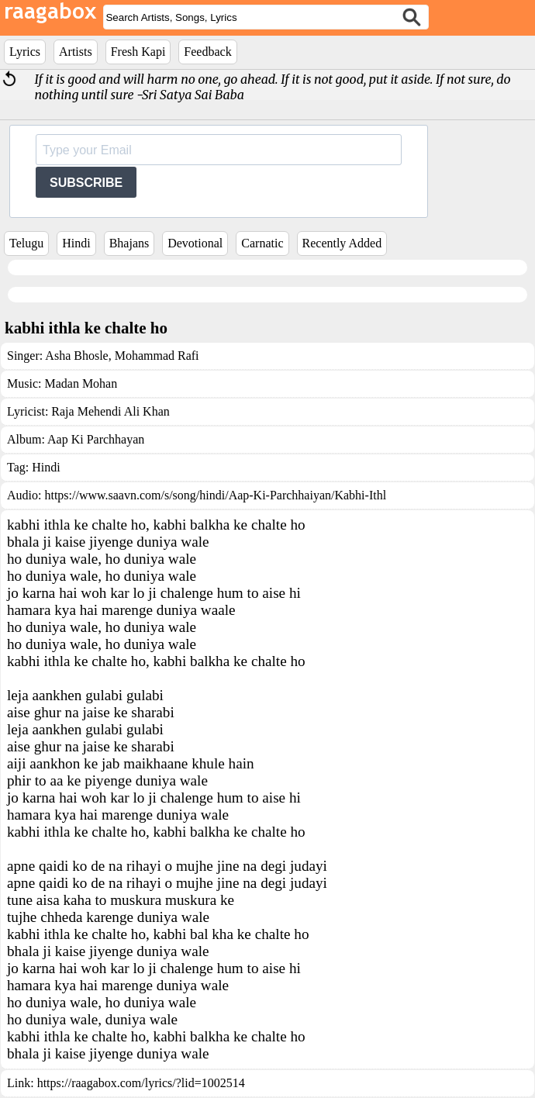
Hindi (76, 243)
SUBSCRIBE (86, 182)
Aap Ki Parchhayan (95, 439)
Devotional (195, 243)
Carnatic (262, 243)
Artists (75, 51)
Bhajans (129, 243)
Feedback (207, 51)
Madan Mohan (80, 383)
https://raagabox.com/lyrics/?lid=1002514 (141, 1082)
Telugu (26, 243)
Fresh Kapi (138, 51)
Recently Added (342, 243)
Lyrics (24, 51)
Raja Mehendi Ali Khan (110, 411)
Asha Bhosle (76, 355)
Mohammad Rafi (155, 355)
